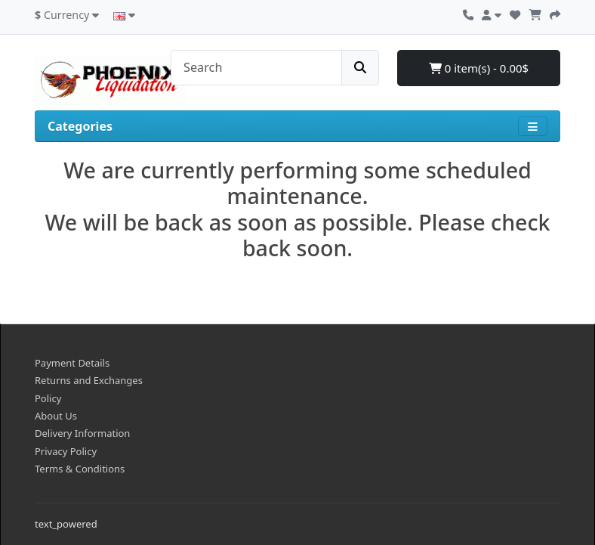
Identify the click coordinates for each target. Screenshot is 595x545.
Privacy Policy (66, 451)
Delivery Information (82, 433)
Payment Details (72, 363)
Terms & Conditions (80, 468)
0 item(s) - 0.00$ (479, 68)
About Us (56, 416)
